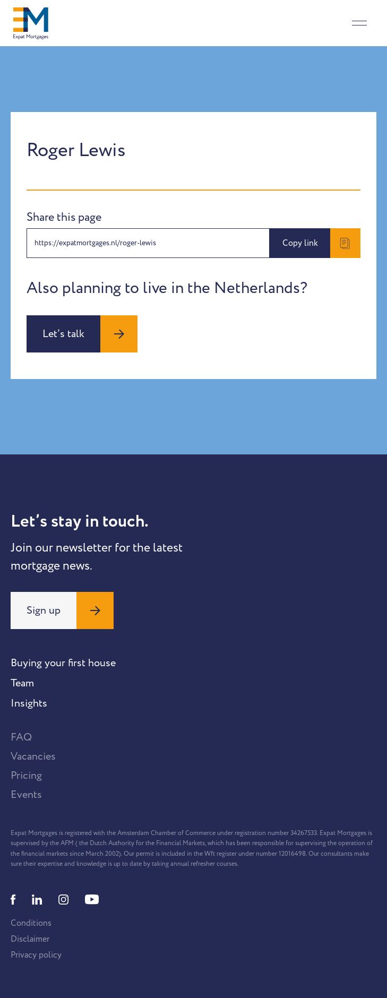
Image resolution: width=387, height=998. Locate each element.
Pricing (26, 775)
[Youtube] (92, 899)
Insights (29, 703)
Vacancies (33, 756)
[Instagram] (63, 899)
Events (26, 794)
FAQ (21, 737)
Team (22, 683)
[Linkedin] (37, 899)
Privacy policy (36, 955)
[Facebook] (13, 899)
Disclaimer (30, 939)
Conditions (31, 923)
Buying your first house (63, 663)
